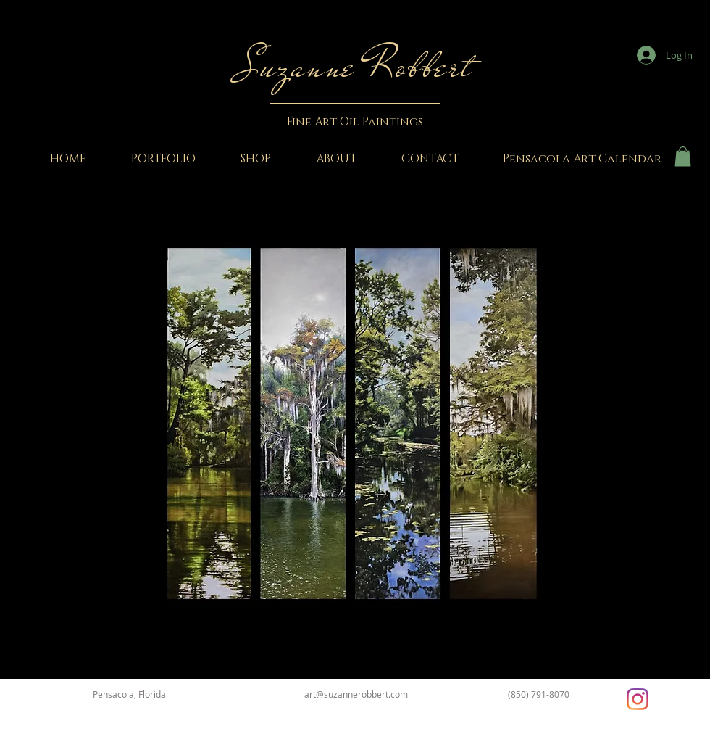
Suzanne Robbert (355, 66)
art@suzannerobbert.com (356, 694)
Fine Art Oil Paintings (355, 122)
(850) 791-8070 (538, 694)
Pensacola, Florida (129, 694)
